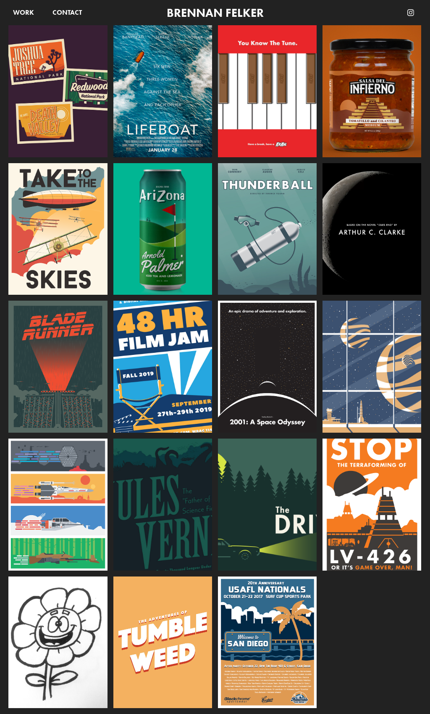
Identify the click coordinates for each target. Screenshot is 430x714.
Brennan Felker (215, 12)
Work (23, 12)
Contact (67, 12)
